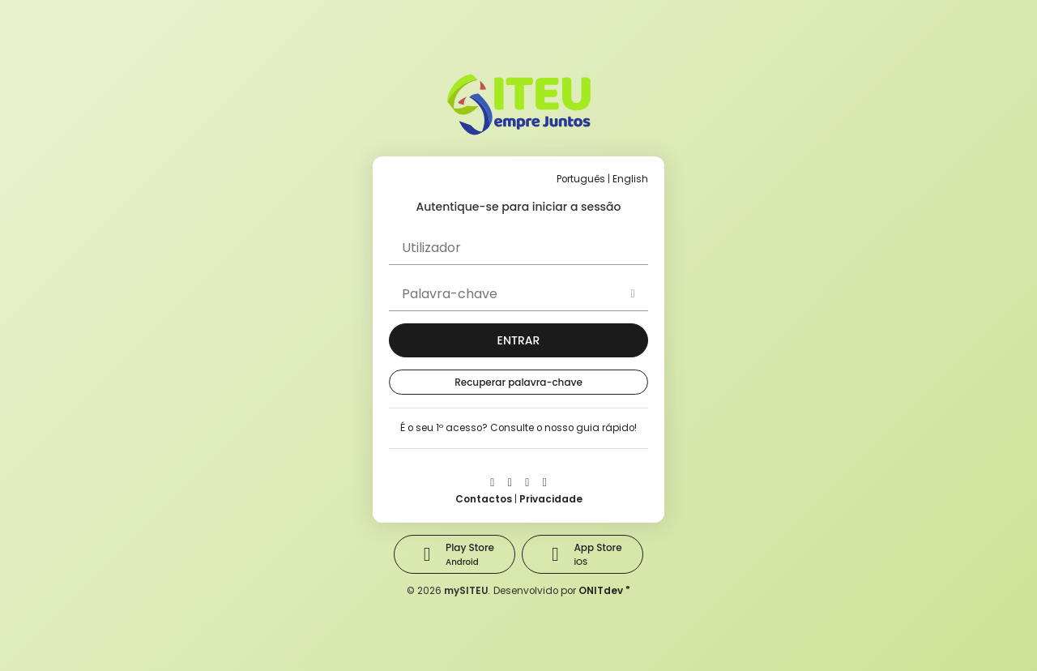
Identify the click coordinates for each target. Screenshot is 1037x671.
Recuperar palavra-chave (518, 382)
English (630, 179)
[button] (518, 340)
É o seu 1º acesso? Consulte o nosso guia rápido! (518, 427)
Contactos (483, 499)
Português (581, 179)
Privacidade (551, 499)
